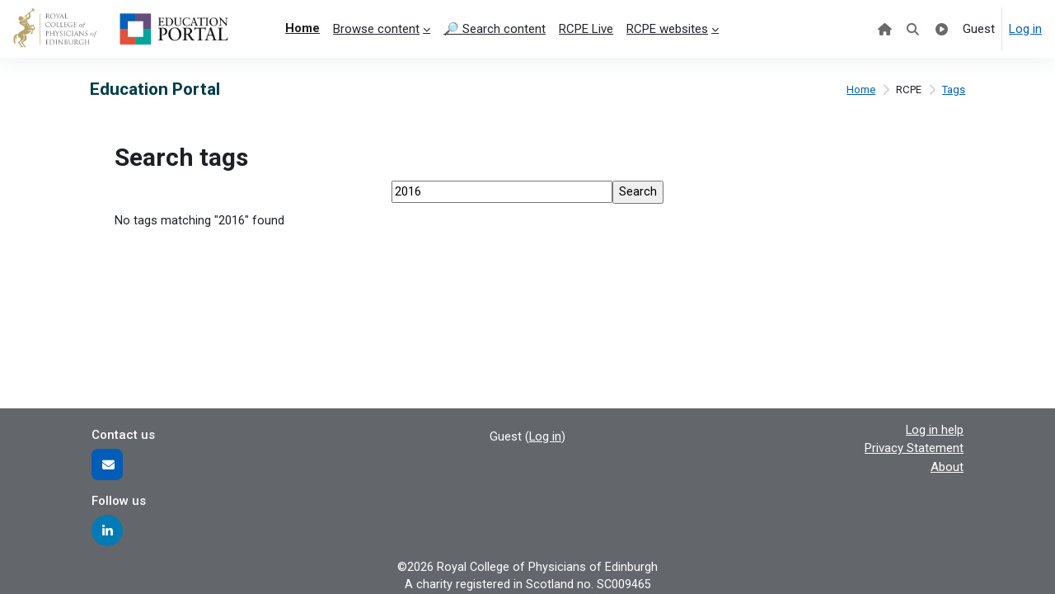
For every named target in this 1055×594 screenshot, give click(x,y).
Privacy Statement (914, 447)
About (947, 465)
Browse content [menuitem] (376, 28)
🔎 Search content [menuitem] (494, 28)
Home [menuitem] (302, 28)
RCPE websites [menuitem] (667, 28)
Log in (1025, 28)
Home (858, 90)
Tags (953, 90)
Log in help (934, 428)
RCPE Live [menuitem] (586, 28)
